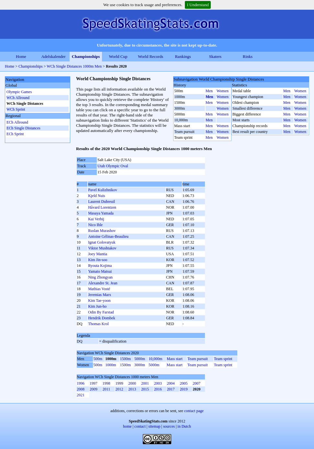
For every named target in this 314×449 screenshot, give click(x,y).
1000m (110, 365)
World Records (150, 56)
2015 (145, 389)
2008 (80, 389)
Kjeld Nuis (96, 195)
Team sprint (223, 358)
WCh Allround (17, 97)
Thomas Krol (98, 324)
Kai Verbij (96, 219)
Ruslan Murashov (102, 230)
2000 (132, 383)
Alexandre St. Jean (102, 283)
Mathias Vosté (99, 289)
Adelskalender (53, 56)
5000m (139, 358)
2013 (132, 389)
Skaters (215, 56)
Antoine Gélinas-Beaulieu (108, 236)
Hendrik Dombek (101, 318)
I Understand (198, 4)
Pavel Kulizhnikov (102, 190)
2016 (158, 389)
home (127, 426)
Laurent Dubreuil (101, 201)
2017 (171, 389)
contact (140, 426)
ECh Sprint (15, 134)
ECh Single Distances (23, 128)
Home (21, 56)
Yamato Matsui (100, 271)
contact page (194, 411)
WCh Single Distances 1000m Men (74, 66)
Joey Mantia (97, 254)
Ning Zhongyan (100, 277)
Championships (86, 56)
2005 (183, 383)
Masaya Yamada (101, 213)
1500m (125, 358)
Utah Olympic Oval (112, 166)
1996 (80, 383)
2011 (106, 389)
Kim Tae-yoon (99, 300)
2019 (183, 389)
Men (209, 91)
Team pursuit (197, 358)
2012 (119, 389)
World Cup (118, 56)
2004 (171, 383)
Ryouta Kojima (100, 265)
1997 (93, 383)
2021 (80, 395)
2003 (158, 383)
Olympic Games (19, 92)
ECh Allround (17, 122)
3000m (139, 365)
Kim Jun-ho (97, 306)
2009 (93, 389)
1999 (119, 383)
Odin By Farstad (101, 312)
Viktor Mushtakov (102, 248)
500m (98, 358)
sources (169, 426)
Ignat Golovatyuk (101, 242)
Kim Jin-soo (97, 259)
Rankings (183, 56)
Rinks (247, 56)
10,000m (155, 358)
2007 (196, 383)
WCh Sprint (15, 109)
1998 (106, 383)
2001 (145, 383)
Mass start (175, 358)
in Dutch (184, 426)
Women (223, 91)
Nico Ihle (95, 225)
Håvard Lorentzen (102, 207)
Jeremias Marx (99, 294)
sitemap (154, 426)
